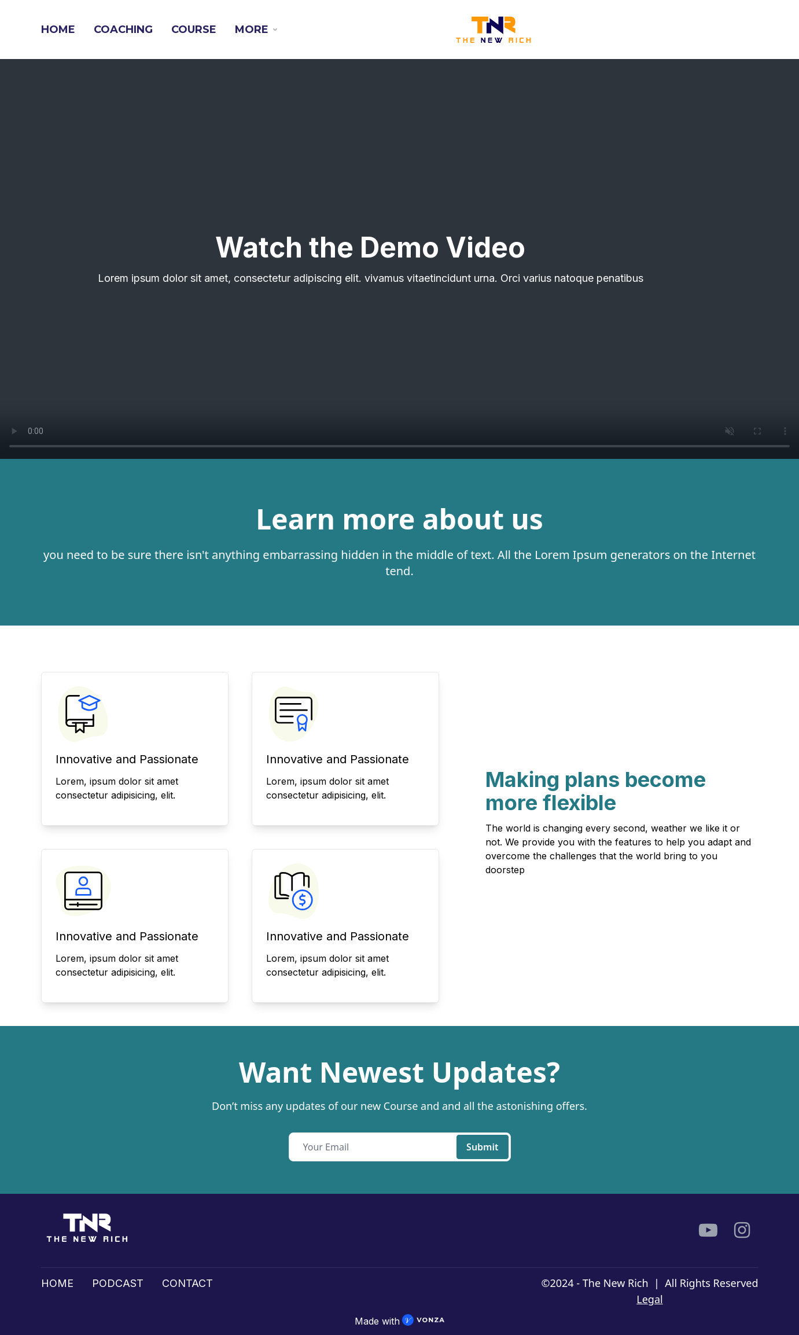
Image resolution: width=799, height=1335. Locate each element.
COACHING (123, 29)
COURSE (193, 29)
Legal (649, 1299)
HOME (58, 29)
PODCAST (117, 1283)
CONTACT (187, 1283)
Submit (482, 1147)
